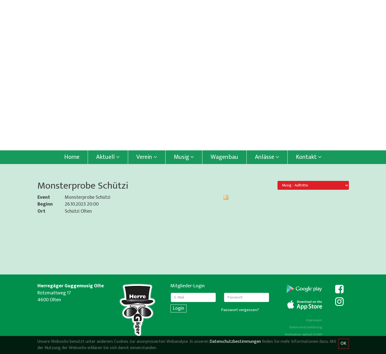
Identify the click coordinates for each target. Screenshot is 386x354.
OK (343, 343)
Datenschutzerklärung (305, 327)
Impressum (314, 320)
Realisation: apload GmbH (303, 334)
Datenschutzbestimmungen (235, 341)
